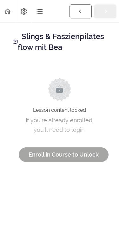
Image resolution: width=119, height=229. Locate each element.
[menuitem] (24, 11)
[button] (8, 11)
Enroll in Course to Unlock (64, 154)
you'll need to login (59, 129)
